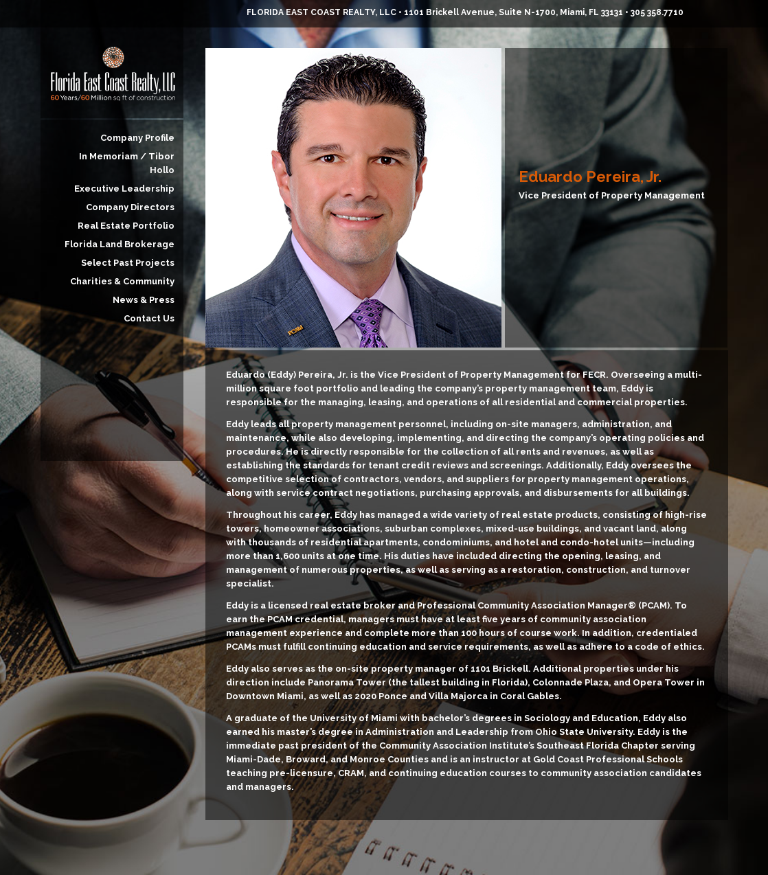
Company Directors (130, 207)
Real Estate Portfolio (126, 225)
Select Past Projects (127, 263)
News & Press (143, 300)
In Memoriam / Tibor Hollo (126, 163)
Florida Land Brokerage (119, 244)
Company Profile (137, 138)
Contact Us (149, 318)
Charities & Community (122, 281)
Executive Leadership (124, 188)
